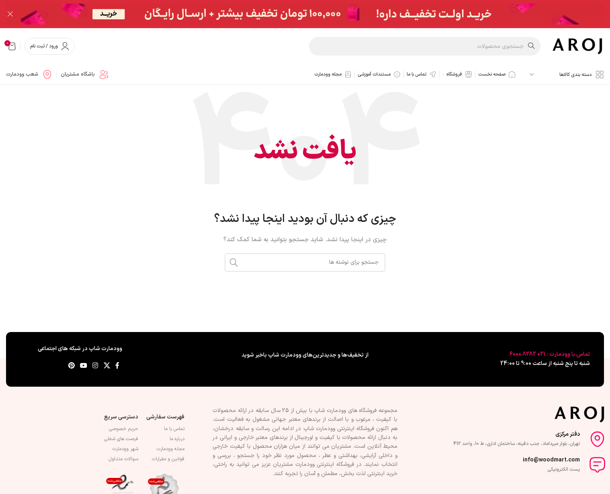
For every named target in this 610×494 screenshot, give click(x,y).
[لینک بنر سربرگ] (317, 14)
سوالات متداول (123, 459)
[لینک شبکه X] (107, 366)
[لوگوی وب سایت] (578, 46)
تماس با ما (174, 429)
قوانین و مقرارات (168, 459)
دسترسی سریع (121, 417)
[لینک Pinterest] (71, 366)
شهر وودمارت (125, 449)
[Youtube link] (83, 366)
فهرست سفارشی (165, 417)
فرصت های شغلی (121, 439)
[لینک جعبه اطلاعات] (85, 75)
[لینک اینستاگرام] (95, 366)
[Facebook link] (117, 366)
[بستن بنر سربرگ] (10, 14)
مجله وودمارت (170, 449)
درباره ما (177, 439)
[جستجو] (424, 46)
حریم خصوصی (123, 429)
